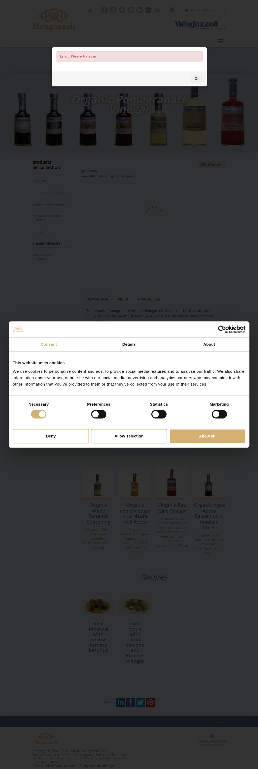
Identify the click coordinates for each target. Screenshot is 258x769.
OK (197, 108)
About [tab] (209, 344)
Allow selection (129, 436)
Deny (51, 436)
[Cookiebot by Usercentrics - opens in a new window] (222, 329)
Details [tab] (129, 344)
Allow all (207, 436)
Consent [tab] (49, 344)
